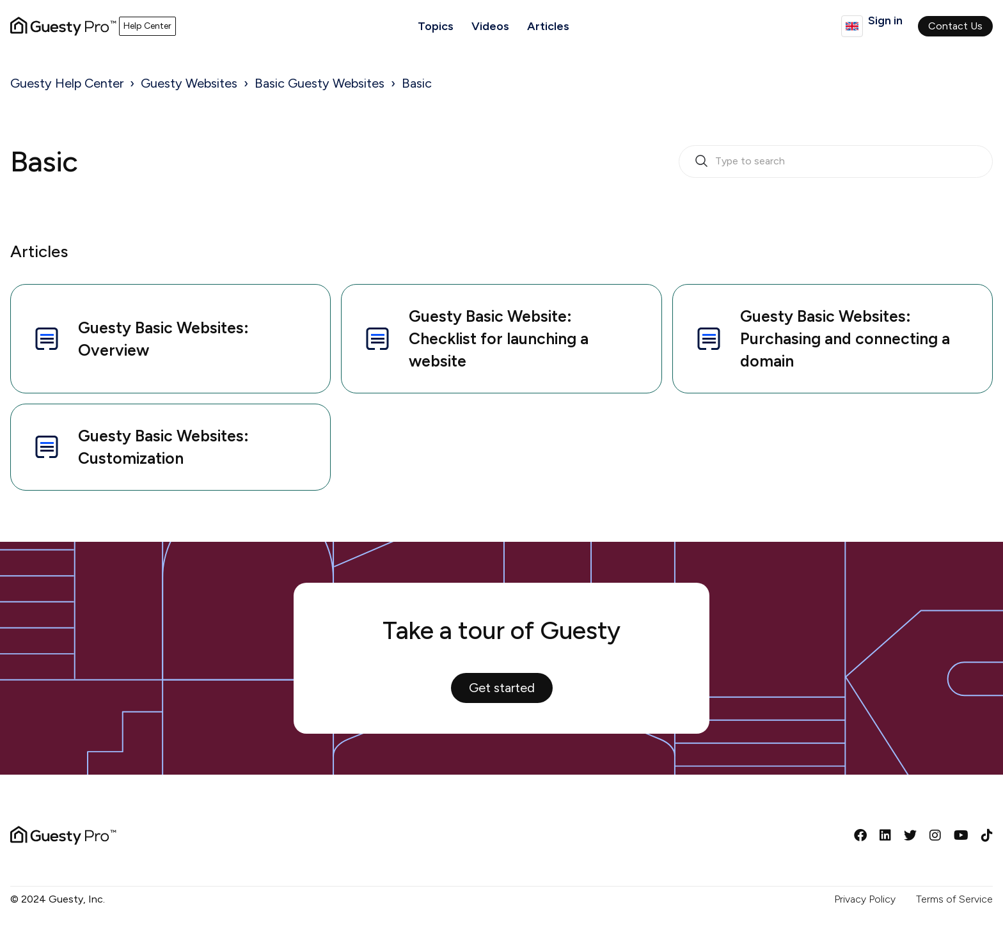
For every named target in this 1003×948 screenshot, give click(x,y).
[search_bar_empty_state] (836, 161)
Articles (548, 26)
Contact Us (955, 26)
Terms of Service (954, 899)
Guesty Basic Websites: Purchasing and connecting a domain (821, 338)
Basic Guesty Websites (319, 83)
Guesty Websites (189, 83)
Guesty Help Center (66, 83)
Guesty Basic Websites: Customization (140, 447)
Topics (436, 26)
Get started (502, 687)
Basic (417, 83)
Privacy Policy (865, 899)
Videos (490, 26)
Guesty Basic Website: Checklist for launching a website (475, 338)
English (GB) (852, 26)
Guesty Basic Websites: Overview (140, 338)
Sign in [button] (885, 20)
